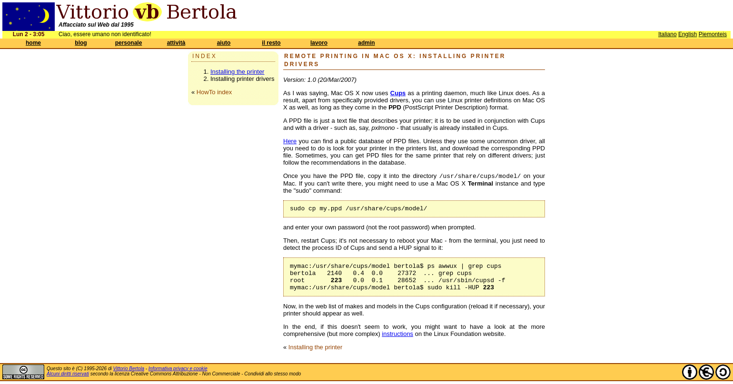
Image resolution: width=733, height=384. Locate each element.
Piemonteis (713, 34)
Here (290, 141)
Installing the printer (237, 71)
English (687, 34)
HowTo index (214, 92)
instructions (397, 333)
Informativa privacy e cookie (178, 368)
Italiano (667, 34)
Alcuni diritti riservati (68, 373)
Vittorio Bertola (128, 368)
